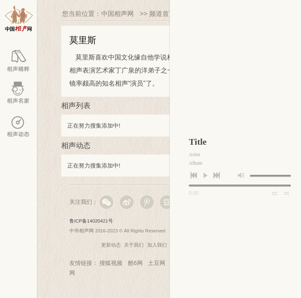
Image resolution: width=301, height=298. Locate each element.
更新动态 (111, 244)
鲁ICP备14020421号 (91, 220)
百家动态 (18, 126)
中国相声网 (117, 13)
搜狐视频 (111, 263)
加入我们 (157, 244)
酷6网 (135, 263)
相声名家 (18, 93)
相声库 (18, 61)
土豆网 (156, 263)
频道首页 (162, 13)
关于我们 (134, 244)
